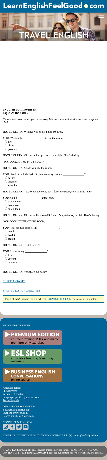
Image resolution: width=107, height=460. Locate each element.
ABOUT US (9, 435)
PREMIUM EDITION (59, 298)
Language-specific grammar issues (21, 397)
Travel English (11, 400)
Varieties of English (13, 393)
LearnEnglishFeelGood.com (31, 449)
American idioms (12, 387)
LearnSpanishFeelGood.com (18, 415)
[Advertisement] (53, 76)
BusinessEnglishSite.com (16, 409)
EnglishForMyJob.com (15, 412)
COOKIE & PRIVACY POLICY (33, 435)
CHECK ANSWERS (14, 281)
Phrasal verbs (10, 390)
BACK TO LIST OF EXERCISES (21, 290)
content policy (69, 452)
